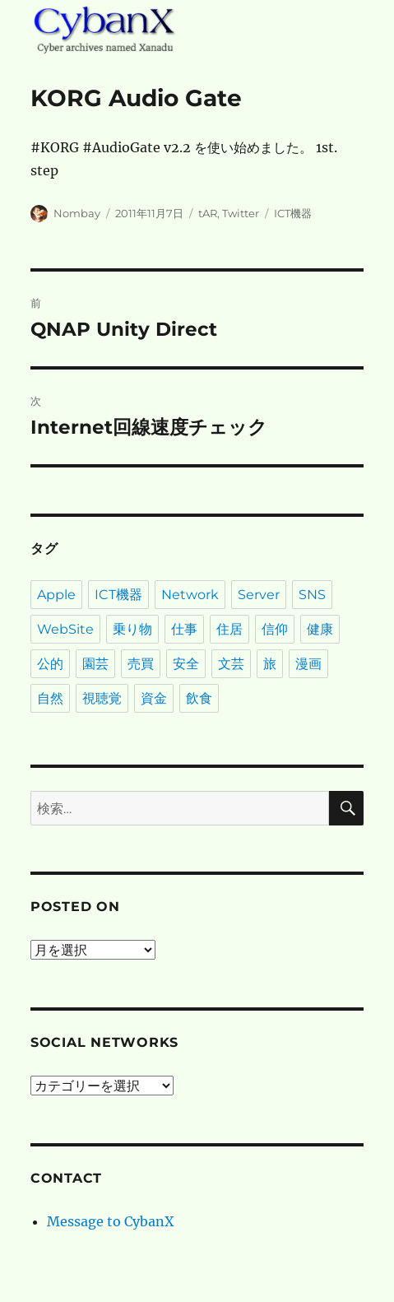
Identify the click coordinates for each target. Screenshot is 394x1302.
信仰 (275, 629)
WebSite (65, 629)
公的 (50, 664)
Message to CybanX (110, 1221)
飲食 (199, 698)
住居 (229, 629)
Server (259, 594)
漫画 (308, 664)
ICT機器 (293, 213)
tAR (207, 213)
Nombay (76, 213)
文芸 (231, 664)
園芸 (95, 664)
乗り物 (132, 629)
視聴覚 (102, 698)
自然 (50, 698)
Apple (56, 594)
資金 (154, 698)
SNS (312, 594)
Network (190, 594)
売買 (140, 664)
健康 (320, 629)
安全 (186, 664)
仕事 (184, 629)
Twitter (240, 213)
